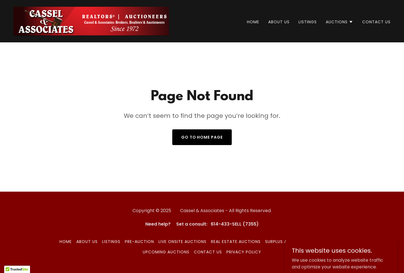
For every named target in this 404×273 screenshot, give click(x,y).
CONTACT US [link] (376, 22)
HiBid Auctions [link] (328, 241)
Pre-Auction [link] (139, 241)
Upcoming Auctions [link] (166, 252)
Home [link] (253, 22)
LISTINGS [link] (308, 22)
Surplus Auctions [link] (285, 241)
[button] (339, 22)
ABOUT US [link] (279, 22)
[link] (91, 21)
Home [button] (65, 241)
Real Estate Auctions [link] (236, 241)
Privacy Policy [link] (243, 252)
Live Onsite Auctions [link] (182, 241)
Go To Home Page (202, 137)
